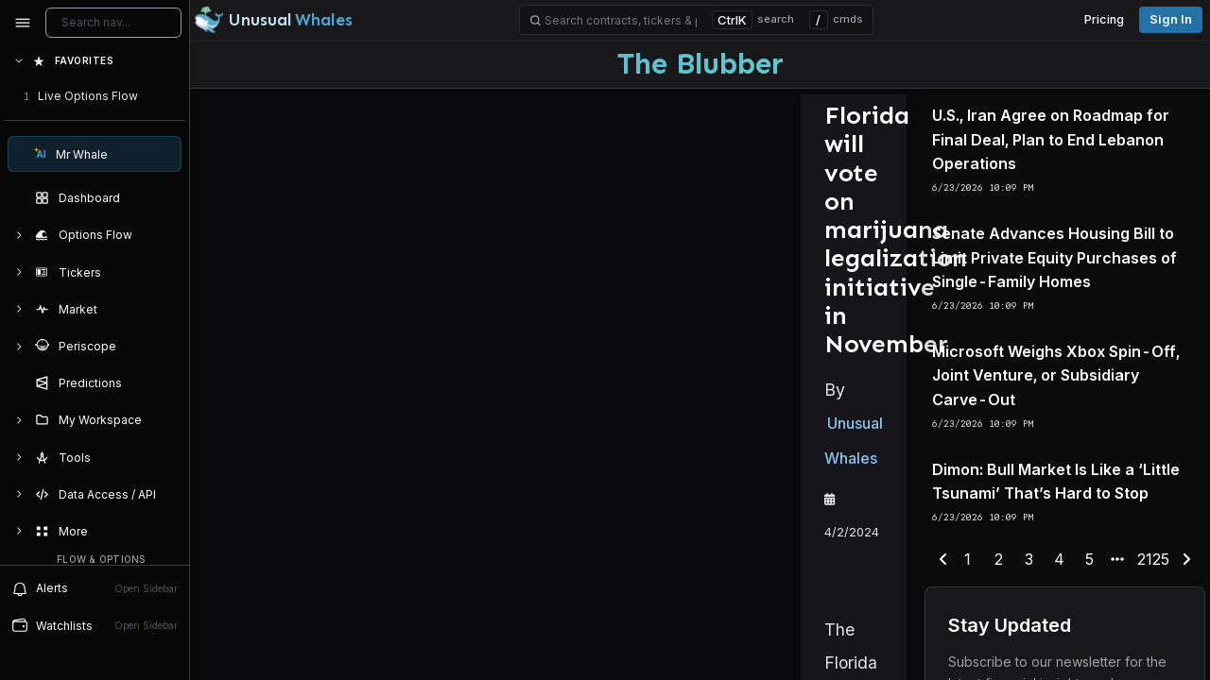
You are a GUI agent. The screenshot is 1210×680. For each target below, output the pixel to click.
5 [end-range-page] (1076, 652)
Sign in (1171, 19)
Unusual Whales (365, 340)
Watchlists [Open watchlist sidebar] (94, 625)
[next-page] (1161, 653)
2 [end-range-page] (998, 652)
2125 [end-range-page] (1131, 652)
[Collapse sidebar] (23, 23)
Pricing (1104, 19)
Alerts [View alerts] (94, 588)
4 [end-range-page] (1050, 652)
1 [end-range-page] (971, 652)
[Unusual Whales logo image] (273, 20)
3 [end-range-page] (1023, 652)
